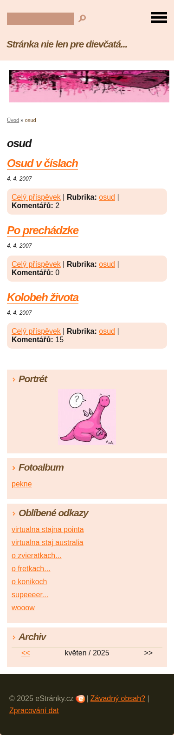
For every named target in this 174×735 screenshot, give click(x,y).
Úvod (13, 120)
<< (25, 653)
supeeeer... (30, 595)
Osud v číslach (42, 163)
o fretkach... (31, 569)
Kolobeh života (42, 297)
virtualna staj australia (48, 542)
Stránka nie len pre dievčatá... (66, 44)
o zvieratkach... (37, 556)
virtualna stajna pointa (48, 529)
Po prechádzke (42, 230)
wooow (23, 608)
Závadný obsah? (117, 698)
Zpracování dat (34, 711)
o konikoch (29, 582)
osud (107, 197)
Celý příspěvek (36, 197)
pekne (22, 484)
